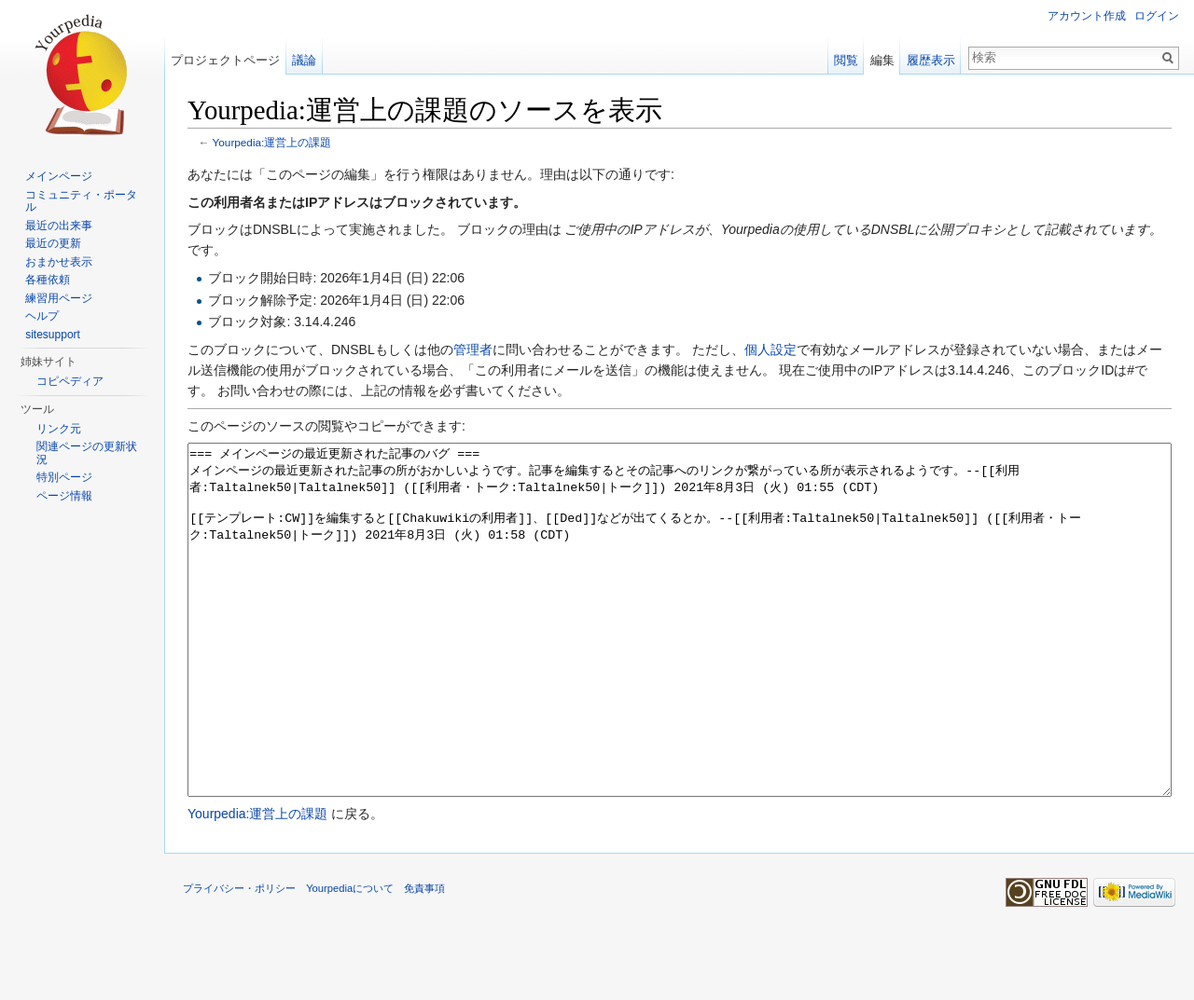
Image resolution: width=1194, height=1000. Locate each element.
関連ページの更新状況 (86, 453)
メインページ (58, 176)
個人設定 (770, 349)
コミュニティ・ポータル (81, 201)
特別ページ (64, 477)
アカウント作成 (1087, 15)
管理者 (473, 349)
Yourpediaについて (350, 958)
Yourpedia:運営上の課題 (272, 142)
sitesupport (52, 334)
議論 (304, 60)
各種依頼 (47, 279)
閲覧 (846, 60)
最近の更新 (53, 243)
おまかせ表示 (58, 261)
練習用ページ (58, 298)
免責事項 (424, 958)
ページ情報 (64, 495)
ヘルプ (42, 315)
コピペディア (70, 381)
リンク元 (58, 428)
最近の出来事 (58, 225)
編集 (882, 60)
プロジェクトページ (225, 60)
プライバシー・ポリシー (239, 958)
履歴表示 (931, 60)
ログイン (1156, 15)
